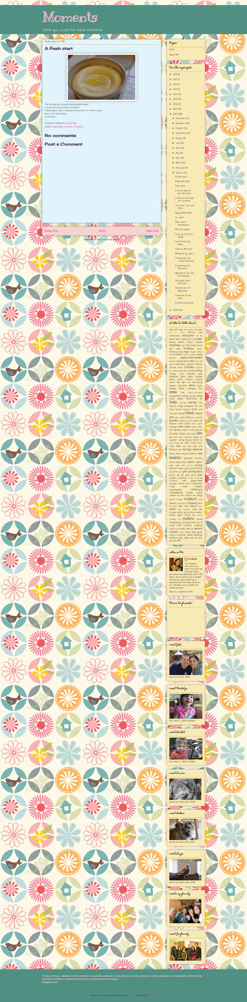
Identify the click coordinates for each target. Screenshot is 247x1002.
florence (179, 409)
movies (171, 462)
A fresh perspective (184, 303)
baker (199, 339)
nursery (190, 466)
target (187, 515)
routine (188, 495)
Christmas (189, 367)
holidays (173, 427)
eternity (192, 396)
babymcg (184, 339)
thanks (199, 519)
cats (200, 361)
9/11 (176, 330)
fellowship (188, 406)
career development (179, 361)
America (191, 332)
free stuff (173, 414)
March (179, 163)
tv (192, 529)
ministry (178, 454)
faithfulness (191, 398)
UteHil (132, 995)
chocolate (172, 367)
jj (186, 434)
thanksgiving (175, 522)
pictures (172, 475)
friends (189, 413)
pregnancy (173, 478)
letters (196, 440)
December (181, 118)
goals (182, 417)
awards (171, 339)
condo (200, 374)
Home (102, 230)
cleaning (174, 371)
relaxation (189, 493)
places (193, 475)
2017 (175, 79)
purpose (173, 483)
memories (197, 449)
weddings (198, 535)
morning (198, 458)
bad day (192, 339)
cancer (172, 358)
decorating (197, 382)
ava (201, 336)
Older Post (152, 230)
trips (171, 529)
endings (185, 396)
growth (196, 421)
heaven (187, 424)
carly (192, 361)
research (172, 495)
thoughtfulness (189, 522)
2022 (175, 74)
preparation (182, 478)
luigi (195, 446)
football (200, 410)
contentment (173, 377)
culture (172, 382)
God (188, 417)
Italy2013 (173, 434)
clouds (191, 371)
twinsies (198, 528)
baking (172, 342)
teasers (199, 515)
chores (180, 367)
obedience (173, 468)
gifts (171, 417)
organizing (186, 469)
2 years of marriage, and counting (184, 199)
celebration (180, 364)
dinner (192, 385)
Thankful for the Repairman (182, 289)
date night (181, 382)
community (191, 374)
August (179, 138)
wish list (193, 538)
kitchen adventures (185, 437)
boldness (199, 352)
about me (183, 330)
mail (179, 450)
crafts (180, 379)
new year (174, 465)
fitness (171, 409)
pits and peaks (183, 475)
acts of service (177, 333)
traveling (198, 525)
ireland (184, 430)
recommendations (175, 490)
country (172, 379)
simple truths (183, 506)
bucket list (186, 355)
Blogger (152, 995)
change (190, 364)
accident (190, 330)
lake (201, 437)
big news (174, 349)
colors (181, 374)
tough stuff (175, 525)
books (171, 355)
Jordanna (192, 559)
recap (172, 486)
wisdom (186, 538)
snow (200, 509)
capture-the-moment (191, 357)
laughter (173, 440)
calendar (193, 355)
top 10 (199, 522)
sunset (172, 515)
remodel (199, 493)
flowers (186, 409)
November (181, 123)
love (178, 446)
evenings (199, 396)
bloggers (187, 352)
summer (198, 512)
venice (182, 532)
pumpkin (184, 481)
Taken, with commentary (182, 223)
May (178, 153)
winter (180, 538)
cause (171, 364)
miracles (185, 454)
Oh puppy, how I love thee (183, 282)
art (197, 336)
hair (201, 421)
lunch (200, 446)
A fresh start (59, 48)
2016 (175, 84)
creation (189, 379)
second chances (182, 503)
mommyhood (188, 458)
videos (187, 532)
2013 (175, 99)
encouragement (174, 396)
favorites (192, 402)
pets (185, 471)
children (198, 364)
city (170, 371)
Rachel (181, 483)
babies (178, 339)
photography (195, 471)
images (171, 430)
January (180, 173)
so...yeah (172, 512)
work (200, 538)
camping (199, 354)
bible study (191, 345)
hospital (193, 427)
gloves (177, 418)
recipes (184, 486)
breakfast (178, 354)
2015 (175, 89)
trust (176, 529)
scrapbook (180, 500)
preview (191, 478)
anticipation (188, 335)
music (183, 462)
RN (182, 495)
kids (175, 437)
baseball (181, 342)
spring (187, 512)
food (194, 409)
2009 (175, 310)
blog (181, 352)
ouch (191, 469)
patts (180, 472)
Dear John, (180, 186)
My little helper (182, 229)
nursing (198, 465)
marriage (186, 449)
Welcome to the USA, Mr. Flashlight (184, 274)
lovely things (186, 446)
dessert (172, 386)
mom (200, 453)
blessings (173, 352)
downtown (172, 389)
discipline (199, 386)
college (172, 374)
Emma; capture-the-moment (192, 393)
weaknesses (173, 535)
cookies (190, 377)
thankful (188, 519)
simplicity (78, 126)
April (178, 158)
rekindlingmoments (176, 493)
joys (171, 437)
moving (177, 462)
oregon (180, 468)
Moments (69, 17)
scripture (190, 499)
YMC (179, 541)
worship (173, 541)
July (178, 143)
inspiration (177, 430)
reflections (196, 489)
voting (193, 532)
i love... (199, 427)
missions (191, 454)
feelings (180, 406)
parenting (197, 468)
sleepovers (186, 510)
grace (193, 418)
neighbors (198, 462)
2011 (175, 109)
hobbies (200, 424)
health (180, 424)
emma (173, 392)
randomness (196, 483)
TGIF (179, 519)
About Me (173, 55)
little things (190, 443)
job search (192, 434)
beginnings (57, 126)
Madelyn (173, 449)
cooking (198, 376)
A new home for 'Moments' (182, 267)
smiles (194, 509)
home (180, 426)
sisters (172, 509)
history (194, 424)
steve (192, 512)
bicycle (199, 345)
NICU (183, 466)
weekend (173, 538)
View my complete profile (181, 592)
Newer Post (51, 230)
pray (199, 475)
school (172, 499)
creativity (198, 379)
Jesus (182, 433)
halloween (173, 424)
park (170, 472)
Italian (200, 430)
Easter (182, 388)
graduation (199, 418)
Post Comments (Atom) (108, 239)
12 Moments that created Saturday (184, 260)
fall (201, 398)
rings (178, 496)
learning (181, 440)
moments (68, 126)
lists (181, 443)
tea (193, 515)
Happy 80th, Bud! (183, 213)
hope (187, 426)
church (199, 367)
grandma (173, 420)
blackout (199, 349)
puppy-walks (196, 480)
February (180, 168)
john (199, 433)
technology (172, 519)
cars (197, 361)
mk (196, 454)
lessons (188, 440)
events (171, 399)
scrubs (200, 500)
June (178, 148)
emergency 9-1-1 (195, 389)
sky (179, 509)
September (181, 133)
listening (176, 443)
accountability (198, 330)
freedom (181, 414)
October (180, 128)
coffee (198, 370)
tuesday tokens (185, 529)
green (191, 421)
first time (199, 406)
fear (200, 403)
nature (190, 462)
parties (175, 472)
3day (171, 329)
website (190, 535)
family (173, 402)
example (180, 399)
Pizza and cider (182, 181)
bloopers (193, 352)
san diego (197, 495)
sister (200, 506)
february (172, 406)
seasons (172, 503)
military (172, 454)
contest (183, 377)
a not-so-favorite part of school (183, 192)
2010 (175, 114)
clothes (185, 371)
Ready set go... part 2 (184, 253)
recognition (198, 486)
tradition (187, 525)
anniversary (174, 336)
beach (190, 342)
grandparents (183, 421)
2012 (175, 104)
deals (188, 382)
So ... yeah (179, 217)
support (180, 515)
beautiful (199, 342)
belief (183, 346)
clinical (180, 371)
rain (188, 483)
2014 (175, 94)
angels (200, 333)
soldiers (180, 512)
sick (175, 506)
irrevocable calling (192, 430)
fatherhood (182, 403)
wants (199, 532)
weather (182, 535)
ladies (195, 437)
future (198, 413)
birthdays (189, 348)
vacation (173, 532)
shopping (192, 503)
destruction (182, 386)
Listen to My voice (183, 249)
